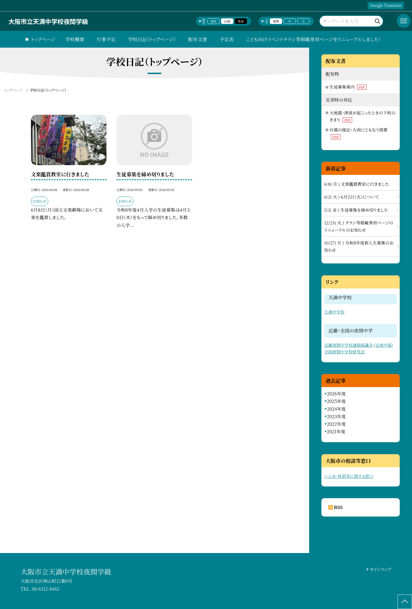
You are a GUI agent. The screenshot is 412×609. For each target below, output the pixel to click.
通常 (213, 21)
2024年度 (336, 409)
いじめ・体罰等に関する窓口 (348, 476)
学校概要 (74, 39)
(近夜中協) (383, 345)
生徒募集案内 (348, 87)
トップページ (43, 39)
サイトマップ (380, 569)
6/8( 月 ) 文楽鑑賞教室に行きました (356, 184)
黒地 (241, 21)
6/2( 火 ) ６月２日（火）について (351, 197)
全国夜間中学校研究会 (344, 351)
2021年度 (336, 431)
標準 (276, 21)
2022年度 (336, 424)
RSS (338, 507)
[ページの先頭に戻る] (405, 602)
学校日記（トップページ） (152, 39)
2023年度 (336, 416)
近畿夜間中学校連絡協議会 (348, 345)
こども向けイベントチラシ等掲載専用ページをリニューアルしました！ (313, 39)
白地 (227, 21)
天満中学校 (334, 312)
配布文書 (197, 39)
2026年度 (336, 393)
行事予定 (106, 39)
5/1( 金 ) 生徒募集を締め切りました (356, 210)
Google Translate (386, 5)
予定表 (226, 39)
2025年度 (336, 401)
